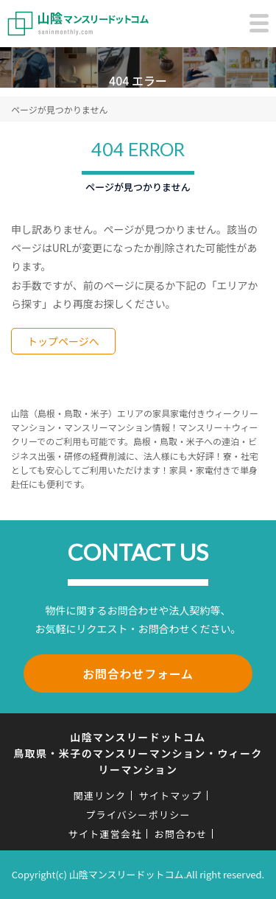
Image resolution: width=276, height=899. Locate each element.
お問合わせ (181, 834)
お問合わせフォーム (138, 673)
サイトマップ (170, 795)
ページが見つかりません (59, 109)
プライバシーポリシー (138, 814)
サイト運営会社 (105, 834)
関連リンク (100, 795)
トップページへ (63, 341)
